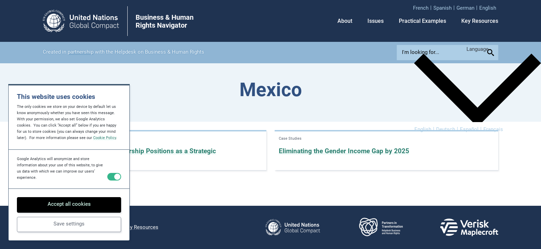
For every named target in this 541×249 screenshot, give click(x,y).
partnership (81, 52)
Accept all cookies (69, 204)
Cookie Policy (104, 138)
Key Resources (479, 21)
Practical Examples (422, 21)
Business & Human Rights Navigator (165, 21)
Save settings (69, 224)
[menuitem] (423, 7)
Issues (375, 21)
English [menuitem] (422, 129)
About (344, 21)
